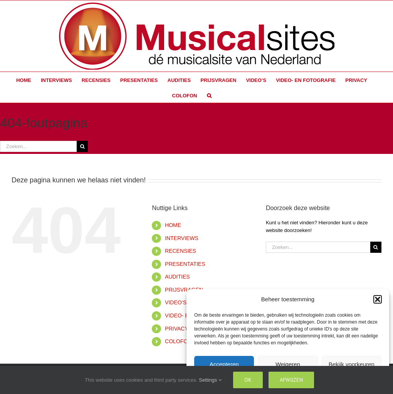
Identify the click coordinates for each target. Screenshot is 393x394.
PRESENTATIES (185, 264)
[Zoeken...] (38, 146)
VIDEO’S (175, 302)
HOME (173, 225)
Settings (210, 380)
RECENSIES (180, 251)
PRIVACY (176, 329)
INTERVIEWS (181, 238)
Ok (248, 379)
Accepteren (224, 364)
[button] (377, 299)
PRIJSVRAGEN (184, 290)
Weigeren (287, 364)
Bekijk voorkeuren (352, 364)
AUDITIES (177, 277)
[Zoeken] (82, 146)
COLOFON (178, 341)
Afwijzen (291, 379)
